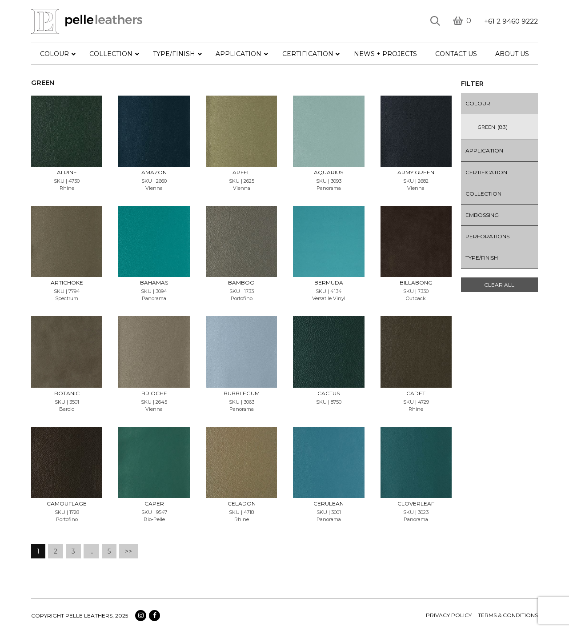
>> (128, 551)
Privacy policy (449, 615)
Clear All (499, 284)
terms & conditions (508, 615)
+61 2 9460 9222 (511, 21)
